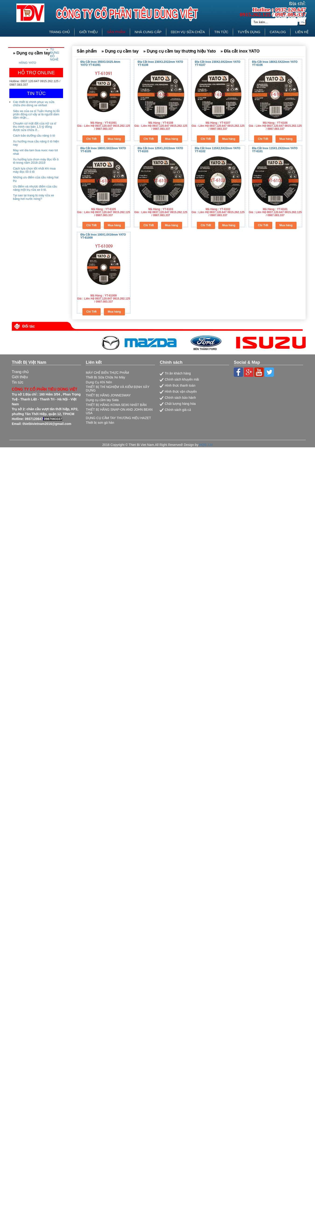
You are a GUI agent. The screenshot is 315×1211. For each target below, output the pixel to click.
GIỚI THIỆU (88, 32)
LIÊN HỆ (301, 32)
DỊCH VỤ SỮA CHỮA (188, 32)
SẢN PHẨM (116, 32)
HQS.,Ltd (206, 445)
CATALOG (278, 32)
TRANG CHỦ (59, 32)
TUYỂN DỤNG (249, 32)
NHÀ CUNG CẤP (148, 32)
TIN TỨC (221, 32)
